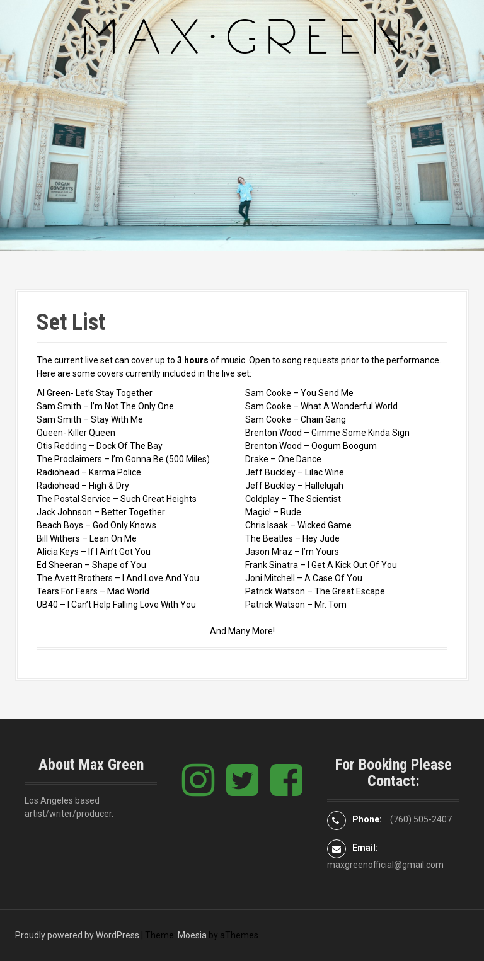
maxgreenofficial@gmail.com (385, 865)
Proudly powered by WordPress (77, 935)
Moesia (192, 935)
